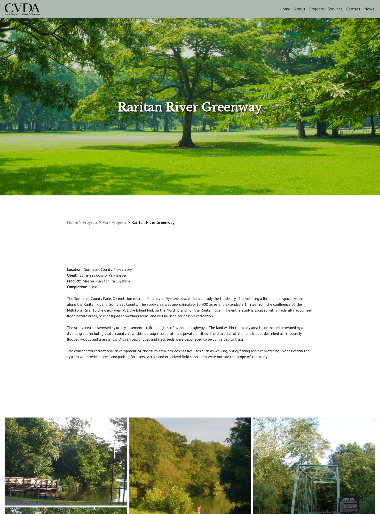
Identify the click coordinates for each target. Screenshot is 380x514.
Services (335, 9)
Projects (316, 9)
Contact (353, 9)
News (369, 9)
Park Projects (115, 222)
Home (285, 9)
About (299, 9)
